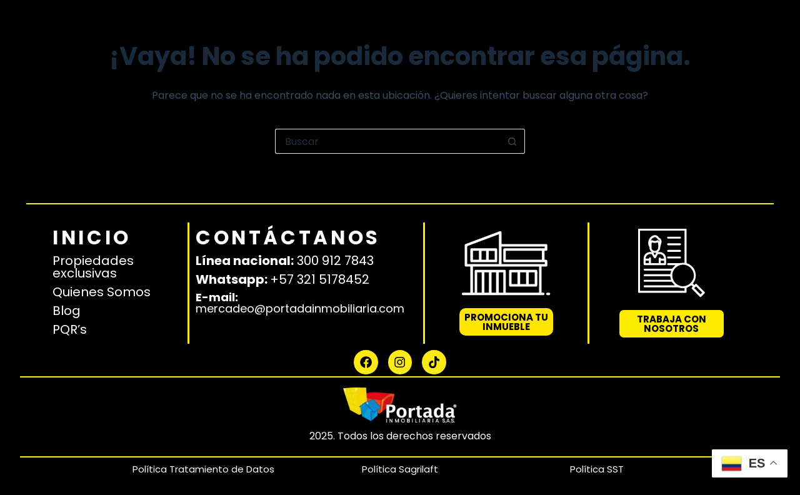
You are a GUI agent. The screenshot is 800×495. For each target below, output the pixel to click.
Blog (66, 300)
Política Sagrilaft (400, 469)
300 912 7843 (335, 250)
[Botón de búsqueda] (512, 141)
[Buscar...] (387, 141)
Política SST (597, 469)
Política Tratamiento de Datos (203, 469)
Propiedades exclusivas (93, 256)
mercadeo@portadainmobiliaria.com (300, 298)
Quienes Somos (101, 281)
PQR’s (69, 319)
